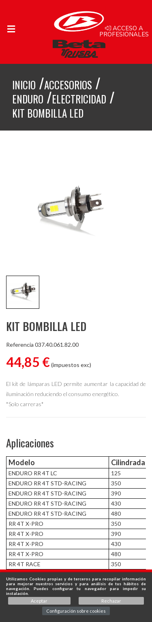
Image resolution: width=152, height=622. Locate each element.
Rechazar (111, 600)
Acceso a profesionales (124, 31)
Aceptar (39, 600)
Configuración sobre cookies (76, 611)
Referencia (20, 345)
